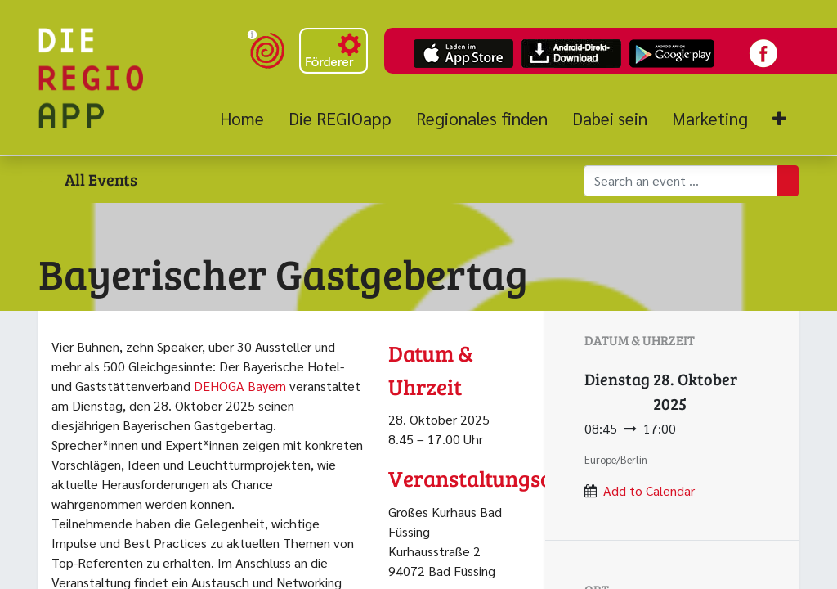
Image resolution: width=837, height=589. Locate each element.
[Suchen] (788, 180)
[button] (779, 119)
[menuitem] (248, 118)
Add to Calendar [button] (649, 490)
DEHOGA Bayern (240, 385)
